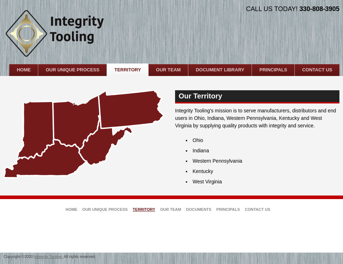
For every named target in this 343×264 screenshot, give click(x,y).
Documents (199, 209)
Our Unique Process (105, 209)
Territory (144, 209)
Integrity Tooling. (48, 256)
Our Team (170, 209)
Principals (228, 209)
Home (71, 209)
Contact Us (257, 209)
